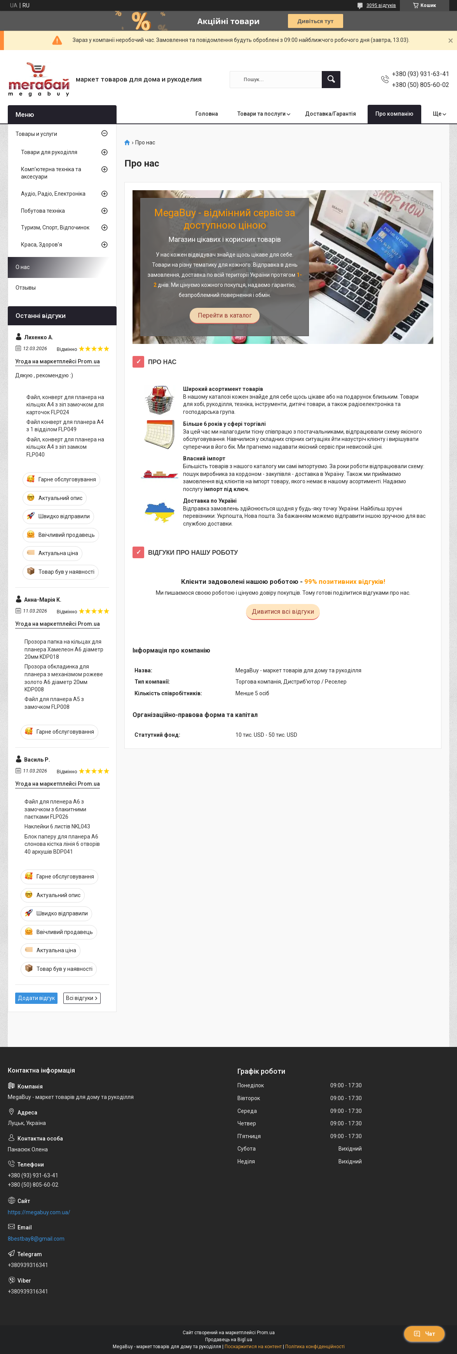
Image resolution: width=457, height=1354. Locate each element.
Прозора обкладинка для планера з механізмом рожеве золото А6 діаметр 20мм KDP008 (63, 678)
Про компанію (394, 114)
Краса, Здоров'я (41, 244)
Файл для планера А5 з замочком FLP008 (54, 703)
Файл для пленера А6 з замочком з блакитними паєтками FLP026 (55, 809)
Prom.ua (266, 1332)
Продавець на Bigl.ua (228, 1339)
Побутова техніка (43, 211)
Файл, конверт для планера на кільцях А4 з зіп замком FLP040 (65, 447)
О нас (23, 267)
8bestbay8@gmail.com (36, 1239)
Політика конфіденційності (315, 1346)
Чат (424, 1333)
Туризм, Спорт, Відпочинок (55, 227)
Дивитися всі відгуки (283, 611)
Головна (206, 114)
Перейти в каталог (225, 315)
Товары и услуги (36, 134)
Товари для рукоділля (49, 152)
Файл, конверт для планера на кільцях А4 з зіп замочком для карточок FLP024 (65, 404)
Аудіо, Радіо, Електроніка (53, 194)
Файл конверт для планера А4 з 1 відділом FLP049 (65, 426)
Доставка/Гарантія (330, 114)
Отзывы (26, 288)
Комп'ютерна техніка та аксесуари (51, 173)
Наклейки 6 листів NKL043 (57, 826)
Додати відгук (36, 998)
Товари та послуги (261, 114)
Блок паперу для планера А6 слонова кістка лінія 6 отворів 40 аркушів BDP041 (62, 844)
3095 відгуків (381, 5)
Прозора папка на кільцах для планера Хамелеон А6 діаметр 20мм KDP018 (63, 649)
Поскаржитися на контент (253, 1346)
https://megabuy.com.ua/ (39, 1212)
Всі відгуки (79, 998)
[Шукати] (331, 79)
